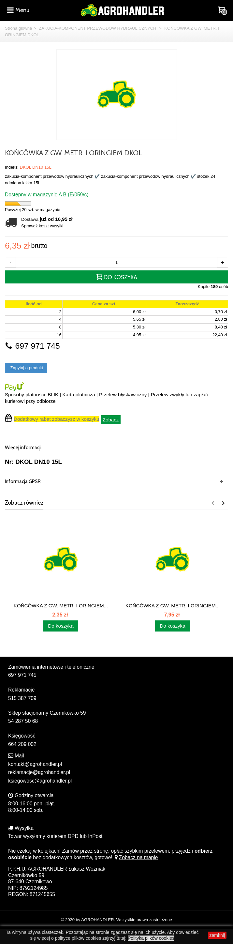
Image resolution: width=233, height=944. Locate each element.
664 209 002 (22, 744)
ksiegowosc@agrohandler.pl (40, 781)
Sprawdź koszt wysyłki (42, 225)
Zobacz (111, 419)
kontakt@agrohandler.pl (35, 764)
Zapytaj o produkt (26, 367)
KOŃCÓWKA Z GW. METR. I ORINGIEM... (61, 605)
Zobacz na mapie (136, 857)
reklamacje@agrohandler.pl (39, 772)
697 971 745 (32, 346)
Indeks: (12, 167)
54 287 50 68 (23, 721)
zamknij (217, 935)
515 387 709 (22, 698)
